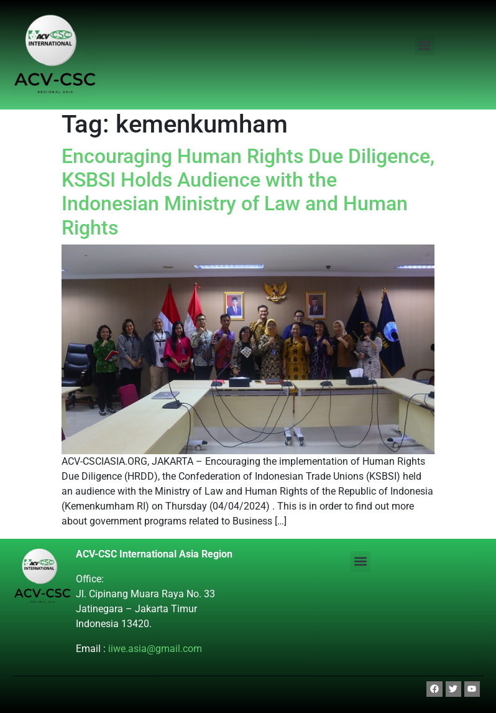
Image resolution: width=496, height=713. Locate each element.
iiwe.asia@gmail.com (155, 649)
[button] (425, 45)
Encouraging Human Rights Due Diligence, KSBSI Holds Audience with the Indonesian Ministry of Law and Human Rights (248, 192)
